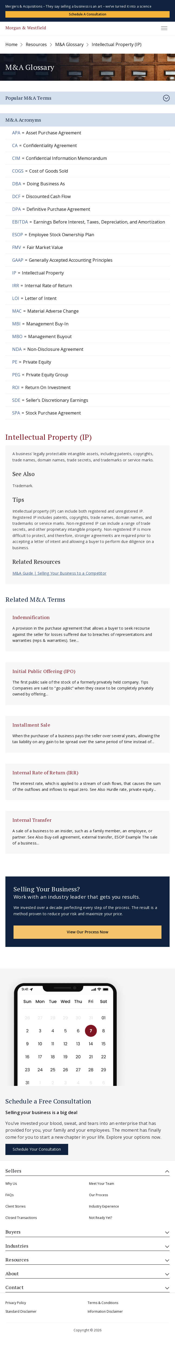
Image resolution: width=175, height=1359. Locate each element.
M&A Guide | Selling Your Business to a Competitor (59, 573)
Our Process (98, 1195)
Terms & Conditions (103, 1302)
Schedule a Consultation (87, 14)
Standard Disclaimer (21, 1311)
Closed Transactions (21, 1217)
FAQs (9, 1195)
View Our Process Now (87, 931)
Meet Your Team (101, 1183)
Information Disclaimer (105, 1311)
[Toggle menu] (164, 28)
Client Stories (15, 1206)
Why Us (11, 1183)
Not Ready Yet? (100, 1217)
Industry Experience (104, 1206)
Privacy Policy (15, 1302)
